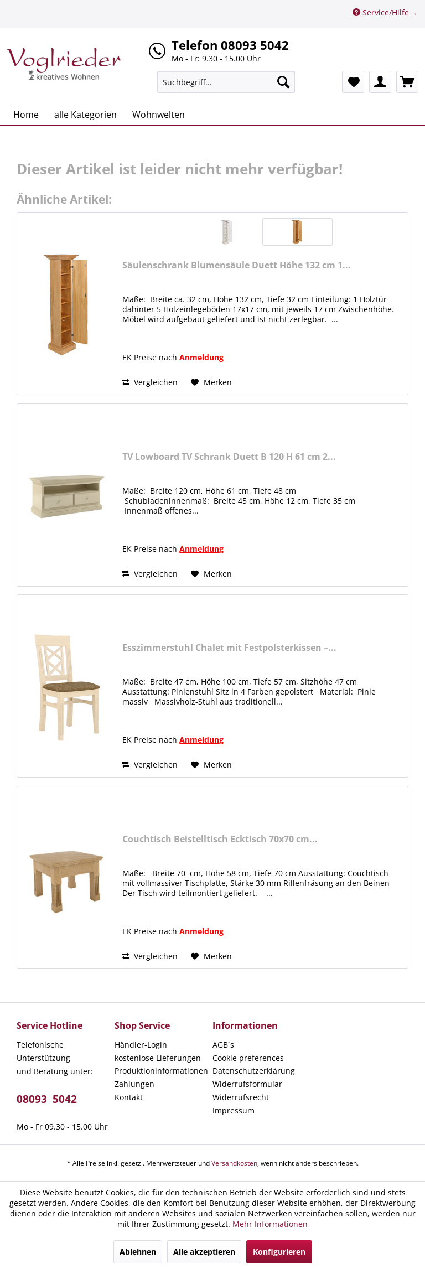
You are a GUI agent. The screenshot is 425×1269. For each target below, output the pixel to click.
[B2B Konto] (380, 82)
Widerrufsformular (247, 1084)
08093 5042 (47, 1099)
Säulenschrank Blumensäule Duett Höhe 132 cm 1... (236, 265)
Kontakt (129, 1097)
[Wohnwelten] (159, 114)
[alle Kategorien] (85, 114)
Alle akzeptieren (204, 1251)
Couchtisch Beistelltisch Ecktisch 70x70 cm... (220, 839)
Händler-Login (141, 1044)
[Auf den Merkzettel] (211, 382)
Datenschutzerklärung (253, 1070)
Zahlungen (134, 1084)
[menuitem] (226, 82)
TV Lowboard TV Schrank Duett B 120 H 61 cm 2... (229, 457)
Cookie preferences (248, 1058)
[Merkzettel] (353, 82)
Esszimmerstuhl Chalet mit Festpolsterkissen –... (229, 648)
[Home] (26, 114)
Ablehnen (138, 1251)
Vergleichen (150, 382)
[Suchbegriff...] (226, 82)
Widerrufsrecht (240, 1097)
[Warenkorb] (407, 82)
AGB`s (223, 1044)
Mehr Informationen (270, 1224)
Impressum (233, 1110)
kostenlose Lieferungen (158, 1058)
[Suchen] (283, 82)
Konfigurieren (279, 1251)
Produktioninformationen (161, 1070)
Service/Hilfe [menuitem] (382, 12)
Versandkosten (234, 1163)
